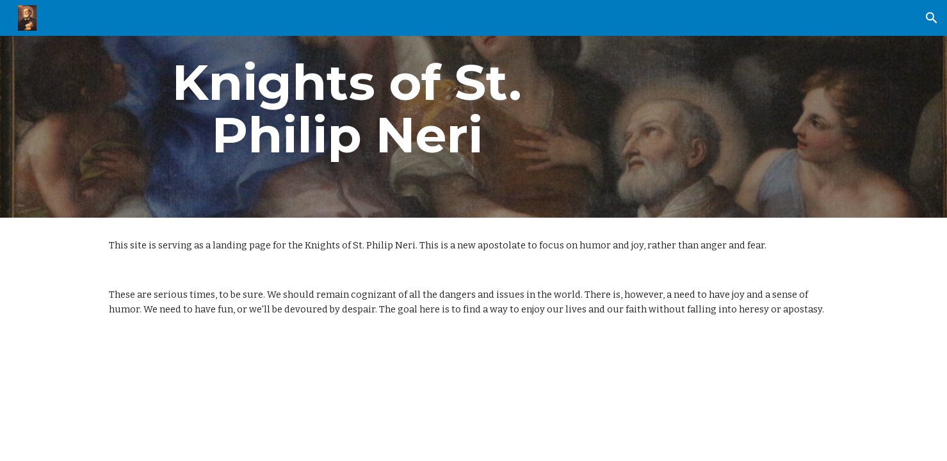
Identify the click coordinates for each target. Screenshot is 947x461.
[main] (347, 109)
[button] (931, 18)
